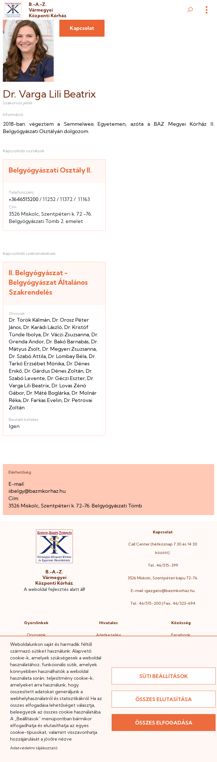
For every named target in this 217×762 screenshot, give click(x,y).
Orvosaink (36, 634)
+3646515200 (23, 199)
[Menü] (206, 10)
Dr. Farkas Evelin (42, 400)
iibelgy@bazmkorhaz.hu (37, 491)
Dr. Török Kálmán (29, 320)
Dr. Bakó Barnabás (67, 341)
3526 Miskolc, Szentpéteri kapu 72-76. (162, 577)
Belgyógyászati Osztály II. (50, 170)
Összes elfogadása (163, 722)
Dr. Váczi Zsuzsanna (66, 334)
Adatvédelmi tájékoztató (33, 748)
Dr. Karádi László (42, 327)
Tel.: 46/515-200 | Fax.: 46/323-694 (163, 603)
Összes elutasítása (163, 699)
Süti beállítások (163, 676)
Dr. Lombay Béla (67, 356)
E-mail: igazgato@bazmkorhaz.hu (163, 590)
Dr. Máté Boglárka (47, 393)
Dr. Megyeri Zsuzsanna (69, 349)
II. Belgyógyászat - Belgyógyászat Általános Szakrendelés (48, 282)
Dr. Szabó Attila (27, 356)
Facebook (180, 634)
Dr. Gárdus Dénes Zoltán (53, 371)
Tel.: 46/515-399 (163, 565)
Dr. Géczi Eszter (66, 378)
